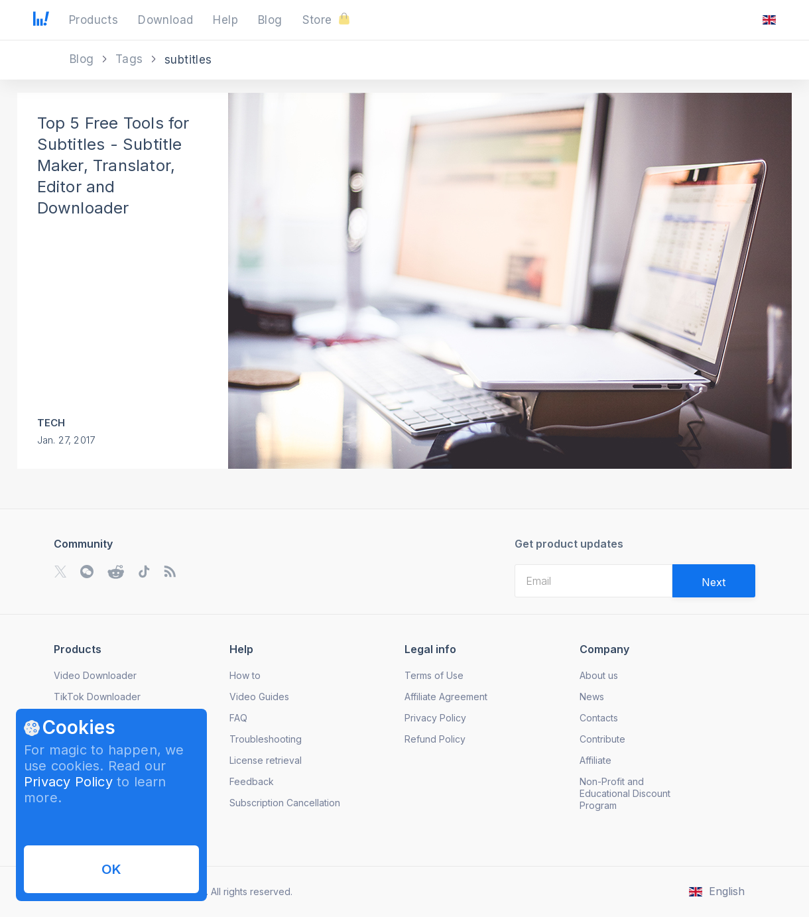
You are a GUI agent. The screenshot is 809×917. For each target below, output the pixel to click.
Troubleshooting (265, 739)
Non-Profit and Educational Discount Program (625, 793)
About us (599, 675)
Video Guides (259, 696)
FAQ (238, 717)
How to (245, 675)
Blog (83, 59)
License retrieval (265, 760)
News (592, 696)
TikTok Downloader (97, 696)
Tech (51, 422)
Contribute (602, 739)
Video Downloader (95, 675)
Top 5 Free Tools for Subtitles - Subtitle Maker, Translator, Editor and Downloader (113, 165)
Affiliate (595, 760)
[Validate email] (713, 580)
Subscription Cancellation (284, 802)
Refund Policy (435, 739)
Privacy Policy (68, 782)
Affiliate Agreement (445, 696)
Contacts (599, 717)
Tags (131, 59)
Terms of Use (434, 675)
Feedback (251, 781)
